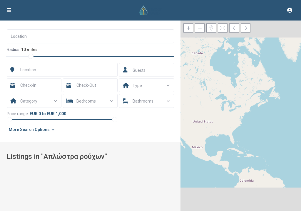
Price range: (18, 114)
